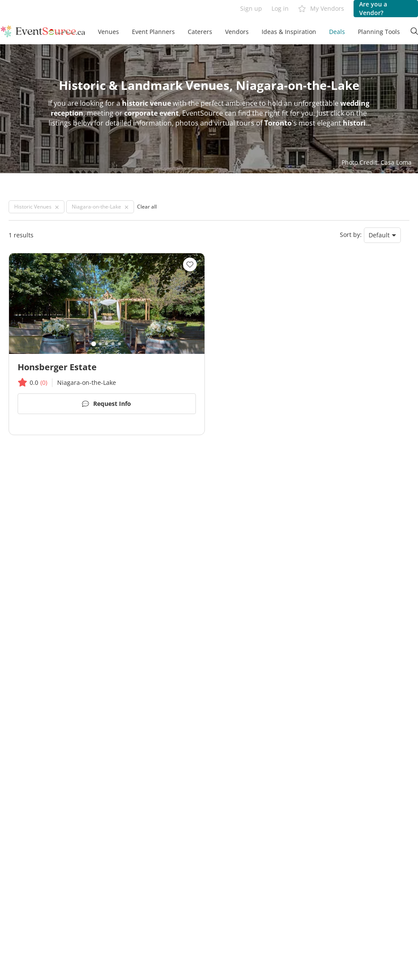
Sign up (251, 8)
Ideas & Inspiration (289, 32)
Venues (108, 32)
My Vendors (321, 9)
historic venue (146, 103)
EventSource (202, 113)
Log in (280, 8)
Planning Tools (379, 32)
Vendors (237, 32)
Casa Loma (396, 162)
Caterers (200, 32)
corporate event (151, 113)
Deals (337, 32)
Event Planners (153, 32)
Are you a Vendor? (373, 8)
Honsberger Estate (57, 367)
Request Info (106, 404)
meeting (100, 113)
